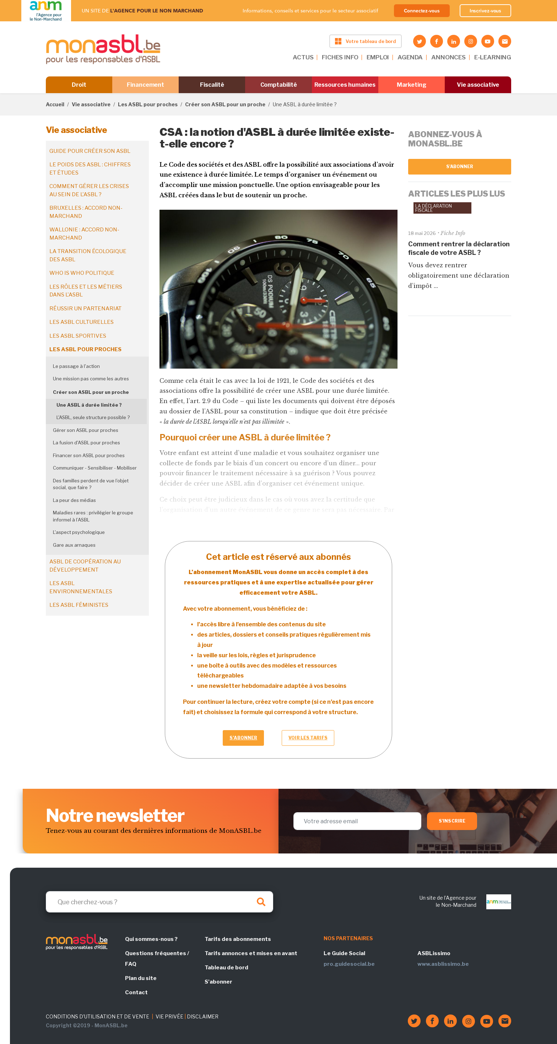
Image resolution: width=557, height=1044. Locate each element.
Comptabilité (278, 84)
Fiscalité (212, 84)
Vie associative (478, 84)
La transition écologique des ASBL (87, 255)
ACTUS (303, 57)
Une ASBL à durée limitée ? (89, 405)
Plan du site (141, 978)
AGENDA (410, 57)
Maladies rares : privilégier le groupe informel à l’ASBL (93, 516)
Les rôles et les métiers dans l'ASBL (85, 291)
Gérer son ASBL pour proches (85, 430)
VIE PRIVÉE (169, 1016)
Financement (145, 84)
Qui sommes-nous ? (151, 939)
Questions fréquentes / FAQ (157, 958)
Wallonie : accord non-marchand (84, 233)
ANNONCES (448, 57)
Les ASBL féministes (78, 605)
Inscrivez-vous (486, 10)
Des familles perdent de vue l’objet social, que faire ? (91, 484)
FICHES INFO (340, 57)
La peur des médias (74, 500)
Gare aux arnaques (74, 545)
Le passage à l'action (76, 366)
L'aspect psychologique (79, 532)
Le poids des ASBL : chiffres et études (90, 168)
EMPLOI (378, 57)
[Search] (159, 901)
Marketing (411, 84)
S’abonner (243, 737)
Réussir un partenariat (85, 308)
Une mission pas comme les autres (91, 378)
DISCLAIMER (202, 1016)
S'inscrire (452, 821)
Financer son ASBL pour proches (89, 455)
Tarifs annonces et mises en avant (251, 953)
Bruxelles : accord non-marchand (86, 212)
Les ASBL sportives (77, 336)
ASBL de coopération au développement (85, 565)
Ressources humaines (344, 84)
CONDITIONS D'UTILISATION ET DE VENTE (97, 1016)
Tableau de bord (226, 967)
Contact (136, 992)
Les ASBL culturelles (81, 322)
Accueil (55, 104)
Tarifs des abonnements (238, 939)
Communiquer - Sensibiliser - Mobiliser (95, 468)
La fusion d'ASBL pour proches (86, 442)
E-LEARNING (492, 57)
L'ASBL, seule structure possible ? (93, 417)
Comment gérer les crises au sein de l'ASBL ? (89, 190)
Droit (79, 84)
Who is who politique (81, 273)
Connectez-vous (422, 10)
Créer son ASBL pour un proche (225, 104)
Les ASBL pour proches (148, 104)
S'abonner (460, 166)
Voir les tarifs (308, 737)
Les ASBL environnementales (80, 587)
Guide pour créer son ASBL (89, 151)
